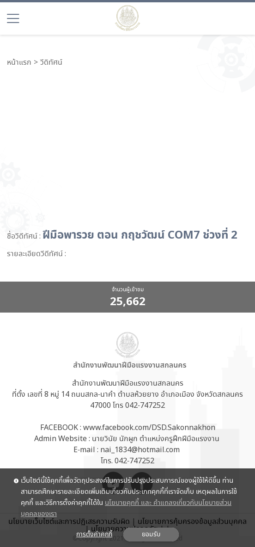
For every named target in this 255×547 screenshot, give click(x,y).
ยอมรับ (151, 534)
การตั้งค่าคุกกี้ (94, 534)
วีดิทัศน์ (51, 63)
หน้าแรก (19, 63)
